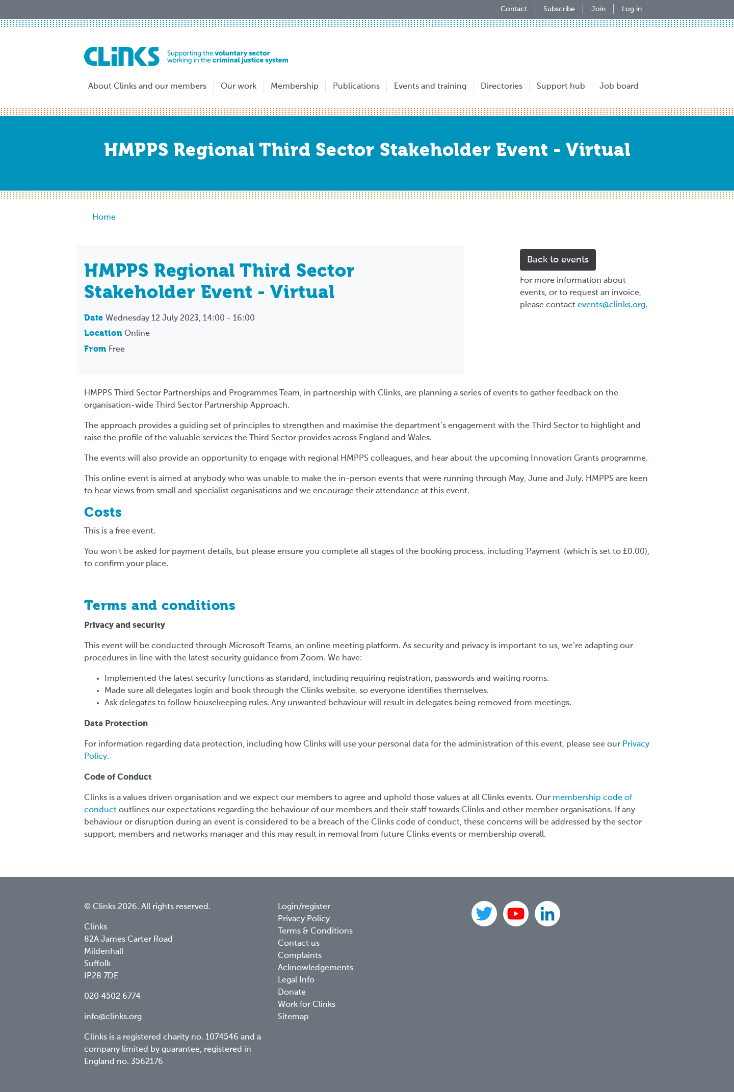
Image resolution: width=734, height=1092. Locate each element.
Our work (238, 87)
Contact (514, 9)
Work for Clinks (306, 1005)
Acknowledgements (315, 968)
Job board (619, 87)
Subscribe (559, 9)
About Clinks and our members (147, 87)
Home (104, 218)
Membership (295, 87)
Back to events (558, 259)
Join (598, 9)
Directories (501, 87)
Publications (356, 87)
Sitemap (293, 1017)
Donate (292, 993)
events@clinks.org (611, 305)
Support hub (561, 87)
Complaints (300, 956)
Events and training (430, 87)
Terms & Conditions (315, 931)
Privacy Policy (304, 919)
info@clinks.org (113, 1017)
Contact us (299, 944)
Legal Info (296, 980)
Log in (632, 9)
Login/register (304, 907)
